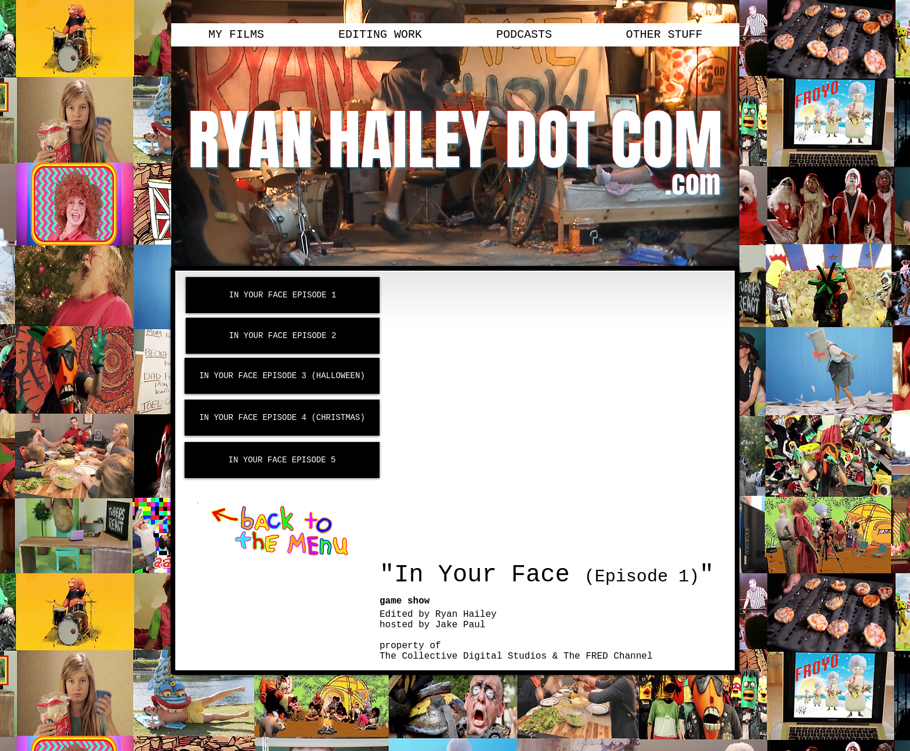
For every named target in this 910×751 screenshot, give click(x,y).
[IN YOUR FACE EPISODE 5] (282, 460)
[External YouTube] (554, 417)
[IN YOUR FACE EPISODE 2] (283, 336)
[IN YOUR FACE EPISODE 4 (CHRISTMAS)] (282, 418)
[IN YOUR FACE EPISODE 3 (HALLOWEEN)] (282, 376)
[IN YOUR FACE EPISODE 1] (283, 295)
